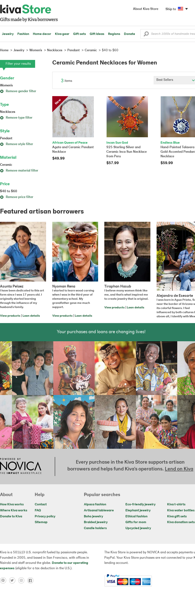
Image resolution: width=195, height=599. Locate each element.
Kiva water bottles (181, 510)
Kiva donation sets (181, 522)
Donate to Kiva (11, 516)
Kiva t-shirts (176, 504)
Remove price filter (16, 197)
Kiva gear (62, 34)
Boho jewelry (93, 516)
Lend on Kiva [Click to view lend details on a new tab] (179, 469)
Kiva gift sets (177, 516)
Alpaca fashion (95, 504)
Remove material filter (19, 170)
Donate (129, 34)
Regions (114, 34)
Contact (41, 504)
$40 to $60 (8, 191)
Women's (6, 85)
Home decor (42, 34)
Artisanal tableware (99, 510)
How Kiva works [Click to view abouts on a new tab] (12, 504)
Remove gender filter (18, 91)
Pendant (6, 138)
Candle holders (95, 528)
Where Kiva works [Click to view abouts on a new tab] (13, 510)
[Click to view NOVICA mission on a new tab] (20, 466)
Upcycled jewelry (138, 528)
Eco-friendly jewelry (140, 504)
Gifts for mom (135, 522)
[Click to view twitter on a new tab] (13, 580)
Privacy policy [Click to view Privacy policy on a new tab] (45, 516)
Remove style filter (16, 144)
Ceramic (6, 165)
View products (10, 315)
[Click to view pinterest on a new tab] (4, 580)
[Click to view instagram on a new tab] (22, 580)
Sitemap (41, 522)
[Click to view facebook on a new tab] (31, 580)
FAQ (38, 510)
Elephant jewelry (138, 510)
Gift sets (79, 34)
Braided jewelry (96, 522)
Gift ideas (97, 34)
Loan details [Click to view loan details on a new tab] (31, 315)
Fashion (23, 34)
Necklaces (7, 112)
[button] (146, 35)
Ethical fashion (136, 516)
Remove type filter (16, 117)
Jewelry (8, 34)
